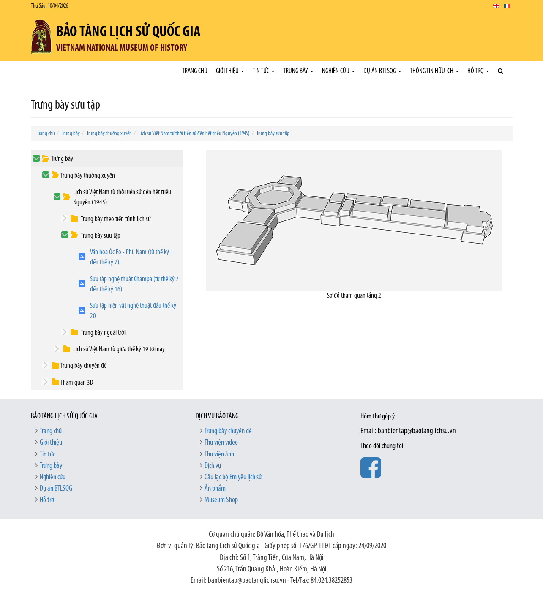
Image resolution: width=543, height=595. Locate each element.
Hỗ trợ (478, 71)
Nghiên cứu (338, 71)
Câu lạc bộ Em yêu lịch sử (233, 477)
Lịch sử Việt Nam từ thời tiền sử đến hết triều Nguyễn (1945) (194, 133)
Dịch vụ (213, 466)
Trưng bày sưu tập (272, 133)
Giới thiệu (230, 71)
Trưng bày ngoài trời (103, 333)
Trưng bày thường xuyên (109, 133)
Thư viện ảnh (219, 455)
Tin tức (264, 71)
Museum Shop (221, 500)
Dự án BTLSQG (382, 71)
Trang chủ (194, 71)
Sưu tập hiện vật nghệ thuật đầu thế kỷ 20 (133, 311)
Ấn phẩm (215, 489)
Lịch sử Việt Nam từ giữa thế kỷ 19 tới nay (119, 349)
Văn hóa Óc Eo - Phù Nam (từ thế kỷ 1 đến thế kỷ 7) (131, 257)
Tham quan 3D (76, 382)
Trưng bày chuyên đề (83, 365)
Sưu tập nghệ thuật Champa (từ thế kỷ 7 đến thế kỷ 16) (134, 284)
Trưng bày (298, 71)
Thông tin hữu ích (434, 71)
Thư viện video (221, 443)
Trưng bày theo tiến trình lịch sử (116, 219)
